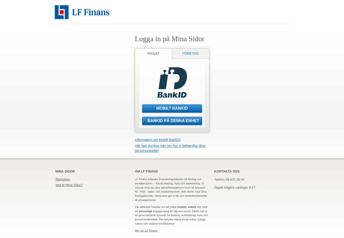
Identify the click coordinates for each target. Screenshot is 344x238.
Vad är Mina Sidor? (69, 185)
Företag (190, 53)
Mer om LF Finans (146, 230)
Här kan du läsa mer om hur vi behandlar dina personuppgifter (170, 148)
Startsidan (63, 179)
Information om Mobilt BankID (158, 140)
